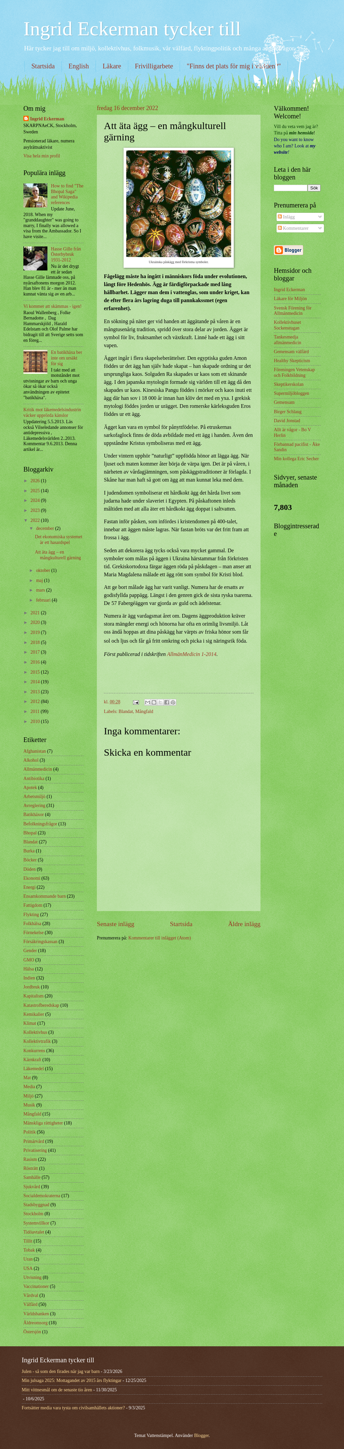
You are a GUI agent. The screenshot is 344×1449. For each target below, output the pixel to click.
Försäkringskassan (40, 941)
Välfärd (30, 1304)
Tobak (29, 1250)
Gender (30, 950)
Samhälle (31, 1177)
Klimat (29, 1023)
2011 (35, 711)
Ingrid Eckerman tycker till (132, 29)
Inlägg (286, 216)
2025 (35, 490)
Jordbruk (31, 986)
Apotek (30, 787)
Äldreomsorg (35, 1322)
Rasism (30, 1159)
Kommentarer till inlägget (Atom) (159, 937)
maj (40, 580)
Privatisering (35, 1150)
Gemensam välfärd (291, 351)
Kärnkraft (32, 1059)
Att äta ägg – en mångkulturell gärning (58, 555)
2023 (35, 510)
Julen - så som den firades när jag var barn (61, 1371)
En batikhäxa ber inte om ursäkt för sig (66, 358)
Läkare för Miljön (290, 298)
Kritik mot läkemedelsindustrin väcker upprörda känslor (52, 412)
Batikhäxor (33, 814)
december (45, 528)
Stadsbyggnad (36, 1204)
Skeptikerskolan (289, 384)
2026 (35, 480)
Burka (29, 850)
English (78, 66)
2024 (35, 500)
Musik (29, 1105)
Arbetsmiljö (34, 796)
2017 (35, 652)
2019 (35, 632)
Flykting (31, 914)
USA (28, 1268)
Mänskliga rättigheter (43, 1123)
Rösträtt (30, 1168)
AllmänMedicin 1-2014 (191, 654)
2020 (35, 622)
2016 (35, 662)
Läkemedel (33, 1068)
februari (44, 600)
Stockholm (33, 1213)
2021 (35, 612)
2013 (35, 691)
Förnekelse (33, 932)
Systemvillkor (36, 1223)
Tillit (27, 1241)
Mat (27, 1077)
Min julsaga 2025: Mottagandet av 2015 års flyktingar (72, 1380)
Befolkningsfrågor (40, 823)
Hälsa (28, 968)
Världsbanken (36, 1313)
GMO (28, 959)
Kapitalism (33, 995)
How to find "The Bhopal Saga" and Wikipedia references (67, 194)
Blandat (126, 711)
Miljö (28, 1096)
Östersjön (32, 1331)
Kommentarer (293, 228)
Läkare (112, 66)
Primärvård (33, 1141)
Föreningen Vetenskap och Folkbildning (294, 372)
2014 (35, 681)
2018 (35, 642)
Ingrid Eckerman (47, 118)
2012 (35, 701)
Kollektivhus (35, 1032)
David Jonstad (287, 420)
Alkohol (30, 760)
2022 (35, 520)
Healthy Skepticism (292, 360)
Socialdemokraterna (41, 1195)
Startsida (43, 66)
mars (41, 590)
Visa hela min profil (41, 155)
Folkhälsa (32, 923)
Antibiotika (33, 778)
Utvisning (32, 1277)
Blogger (201, 1435)
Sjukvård (31, 1186)
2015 (35, 672)
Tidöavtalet (33, 1232)
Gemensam (284, 402)
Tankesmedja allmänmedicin (287, 339)
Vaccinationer (36, 1286)
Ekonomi (31, 878)
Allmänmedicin (37, 769)
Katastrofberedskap (41, 1005)
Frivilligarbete (154, 66)
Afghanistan (34, 751)
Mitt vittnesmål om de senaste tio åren (57, 1389)
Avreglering (34, 805)
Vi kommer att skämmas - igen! (52, 306)
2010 (35, 721)
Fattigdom (32, 905)
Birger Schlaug (288, 411)
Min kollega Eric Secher (296, 458)
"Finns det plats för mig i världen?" (234, 66)
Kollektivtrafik (37, 1041)
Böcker (30, 859)
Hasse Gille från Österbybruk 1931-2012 (66, 254)
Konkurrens (34, 1050)
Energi (29, 887)
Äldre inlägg (244, 923)
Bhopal (30, 832)
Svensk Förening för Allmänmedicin (293, 310)
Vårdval (30, 1295)
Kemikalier (33, 1014)
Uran (28, 1259)
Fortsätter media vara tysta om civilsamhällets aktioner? (73, 1407)
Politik (29, 1132)
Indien (29, 977)
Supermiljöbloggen (291, 393)
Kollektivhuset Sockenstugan (287, 325)
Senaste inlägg (115, 923)
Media (29, 1086)
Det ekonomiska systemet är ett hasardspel (58, 539)
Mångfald (144, 711)
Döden (29, 869)
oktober (43, 570)
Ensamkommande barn (44, 896)
